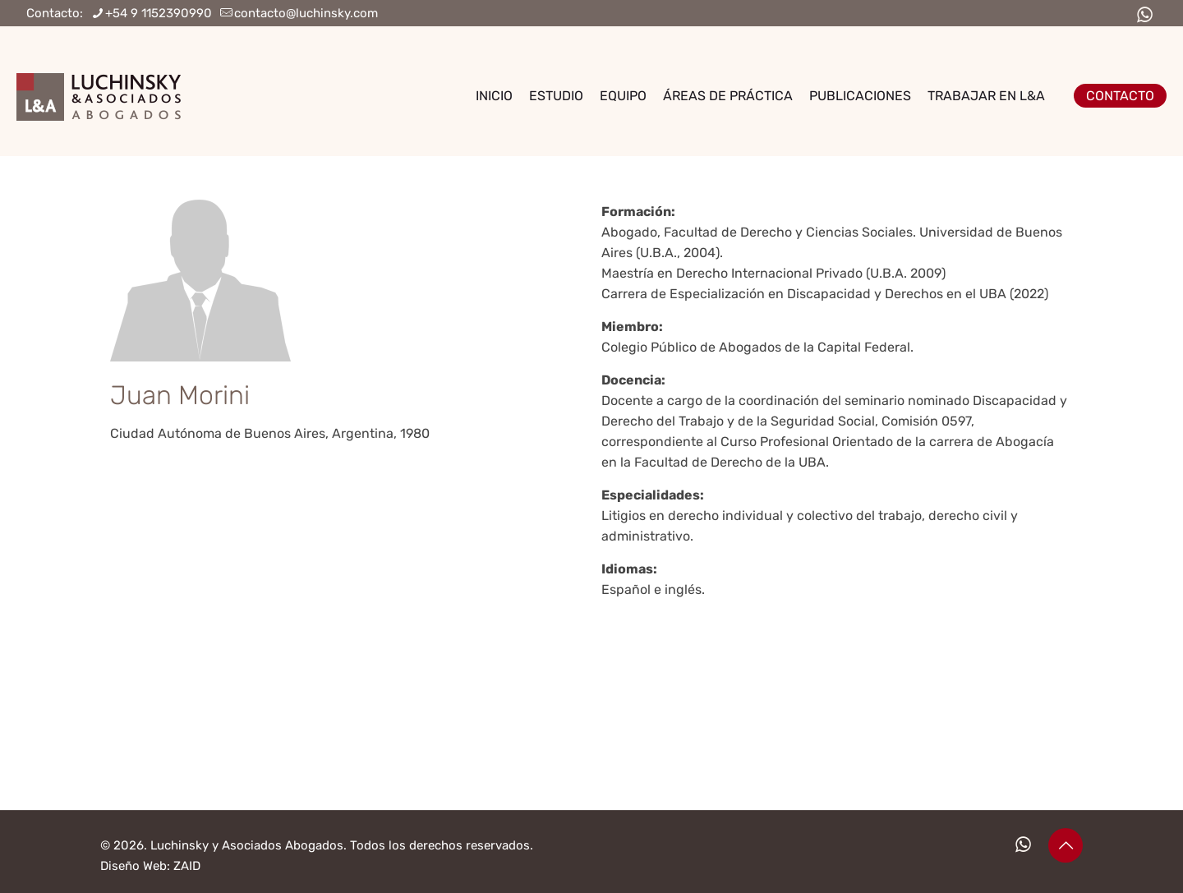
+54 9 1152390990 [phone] (158, 13)
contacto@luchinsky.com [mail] (306, 13)
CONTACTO (1120, 96)
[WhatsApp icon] (1144, 15)
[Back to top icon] (1065, 845)
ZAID (186, 865)
